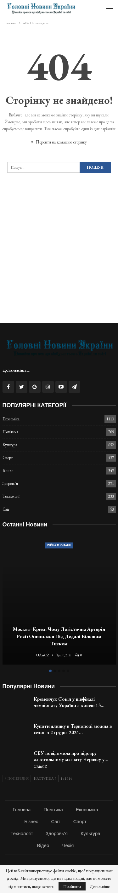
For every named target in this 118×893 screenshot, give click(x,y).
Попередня (17, 778)
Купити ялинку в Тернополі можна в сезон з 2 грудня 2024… (73, 729)
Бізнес (8, 470)
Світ (6, 509)
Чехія (68, 845)
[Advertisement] (59, 258)
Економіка (11, 419)
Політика (10, 432)
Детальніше (100, 886)
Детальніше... (17, 370)
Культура (10, 444)
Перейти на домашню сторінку (59, 142)
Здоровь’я (10, 483)
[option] (59, 600)
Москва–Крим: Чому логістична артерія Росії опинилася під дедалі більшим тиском (59, 636)
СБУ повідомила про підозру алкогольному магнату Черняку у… (71, 756)
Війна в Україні (58, 545)
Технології (11, 496)
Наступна (45, 778)
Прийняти (72, 886)
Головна (22, 809)
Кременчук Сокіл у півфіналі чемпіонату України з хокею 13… (69, 702)
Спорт (8, 457)
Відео (43, 845)
